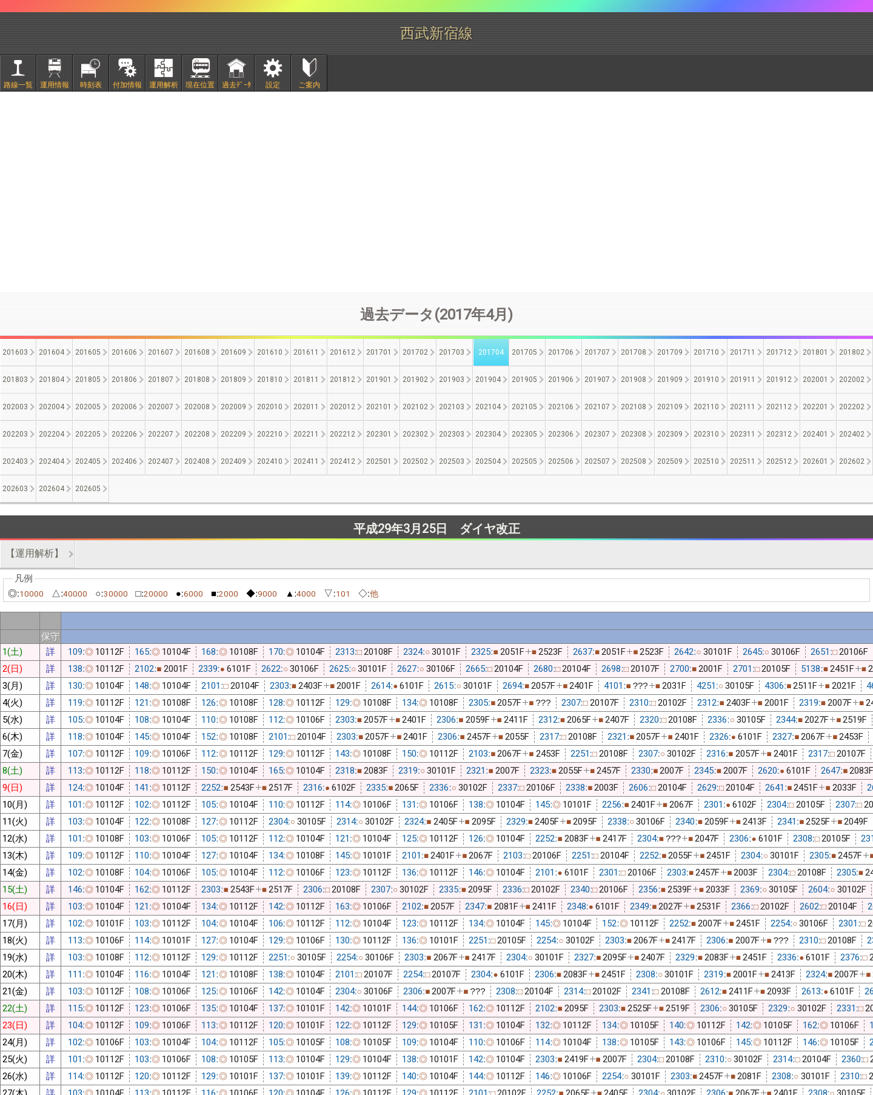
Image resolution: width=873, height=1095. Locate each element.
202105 (524, 407)
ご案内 (309, 85)
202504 (488, 461)
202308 (633, 434)
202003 (15, 407)
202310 (706, 434)
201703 (451, 352)
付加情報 (127, 85)
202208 (197, 434)
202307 (597, 434)
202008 (197, 407)
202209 (233, 434)
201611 (306, 352)
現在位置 (200, 85)
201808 (197, 379)
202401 (815, 434)
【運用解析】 (34, 553)
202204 (51, 434)
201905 (524, 379)
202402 (852, 434)
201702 (415, 352)
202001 (815, 379)
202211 (306, 434)
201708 (633, 352)
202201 (815, 407)
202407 (160, 461)
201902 (415, 379)
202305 (524, 434)
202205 (88, 434)
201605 (88, 352)
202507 (597, 461)
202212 (342, 434)
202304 (488, 434)
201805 (88, 379)
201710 (706, 352)
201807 (160, 379)
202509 (670, 461)
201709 (670, 352)
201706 (561, 352)
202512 (779, 461)
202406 (124, 461)
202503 (451, 461)
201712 (779, 352)
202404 (51, 461)
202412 (342, 461)
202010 (270, 407)
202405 (88, 461)
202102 (415, 407)
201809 (233, 379)
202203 (15, 434)
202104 (488, 407)
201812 (342, 379)
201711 (742, 352)
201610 (270, 352)
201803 (15, 379)
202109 (670, 407)
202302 (415, 434)
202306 (561, 434)
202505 (524, 461)
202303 (451, 434)
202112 (779, 407)
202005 (88, 407)
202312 (779, 434)
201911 (742, 379)
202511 (742, 461)
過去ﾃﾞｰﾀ (236, 85)
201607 (160, 352)
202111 (742, 407)
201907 (597, 379)
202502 (415, 461)
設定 (273, 85)
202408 (197, 461)
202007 (160, 407)
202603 (15, 488)
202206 (124, 434)
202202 (852, 407)
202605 (88, 488)
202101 (379, 407)
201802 (852, 352)
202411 (306, 461)
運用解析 (163, 85)
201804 (51, 379)
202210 (270, 434)
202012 (342, 407)
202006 (124, 407)
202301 (379, 434)
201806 (124, 379)
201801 (815, 352)
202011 (306, 407)
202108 (633, 407)
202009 (233, 407)
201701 (379, 352)
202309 (670, 434)
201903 (451, 379)
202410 (270, 461)
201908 (633, 379)
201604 (51, 352)
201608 (197, 352)
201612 (342, 352)
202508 (633, 461)
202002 (852, 379)
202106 (561, 407)
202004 (51, 407)
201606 (124, 352)
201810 (270, 379)
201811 (306, 379)
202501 (379, 461)
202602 (852, 461)
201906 (561, 379)
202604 (51, 488)
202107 (597, 407)
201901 (379, 379)
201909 (670, 379)
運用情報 (54, 85)
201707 (597, 352)
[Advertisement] (436, 191)
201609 (233, 352)
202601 (815, 461)
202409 (233, 461)
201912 (779, 379)
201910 (706, 379)
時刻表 (91, 85)
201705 (524, 352)
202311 (742, 434)
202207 (160, 434)
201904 (488, 379)
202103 (451, 407)
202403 (15, 461)
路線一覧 (18, 85)
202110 (706, 407)
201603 (15, 352)
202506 (561, 461)
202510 (706, 461)
